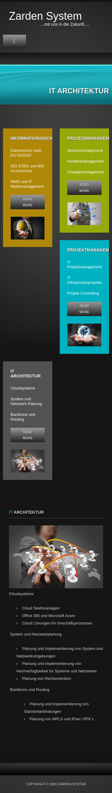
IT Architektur (25, 373)
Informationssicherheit (39, 138)
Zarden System (45, 16)
